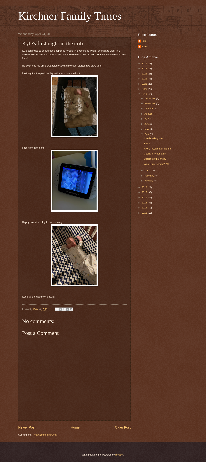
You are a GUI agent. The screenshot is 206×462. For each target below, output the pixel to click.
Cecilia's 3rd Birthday (155, 158)
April (147, 134)
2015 (145, 202)
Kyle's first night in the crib (157, 148)
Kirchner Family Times (69, 16)
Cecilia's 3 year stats (155, 153)
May (147, 129)
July (146, 118)
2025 (145, 63)
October (148, 108)
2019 (145, 94)
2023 (145, 73)
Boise (147, 143)
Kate (144, 46)
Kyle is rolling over (153, 138)
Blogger (119, 454)
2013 (145, 212)
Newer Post (26, 427)
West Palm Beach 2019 (156, 164)
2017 (145, 192)
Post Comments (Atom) (45, 434)
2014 (145, 207)
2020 (145, 89)
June (147, 124)
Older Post (123, 427)
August (148, 113)
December (150, 98)
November (150, 103)
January (148, 180)
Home (75, 427)
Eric (144, 41)
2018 (145, 187)
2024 (145, 68)
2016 (145, 197)
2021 (145, 83)
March (148, 170)
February (149, 175)
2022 (145, 78)
